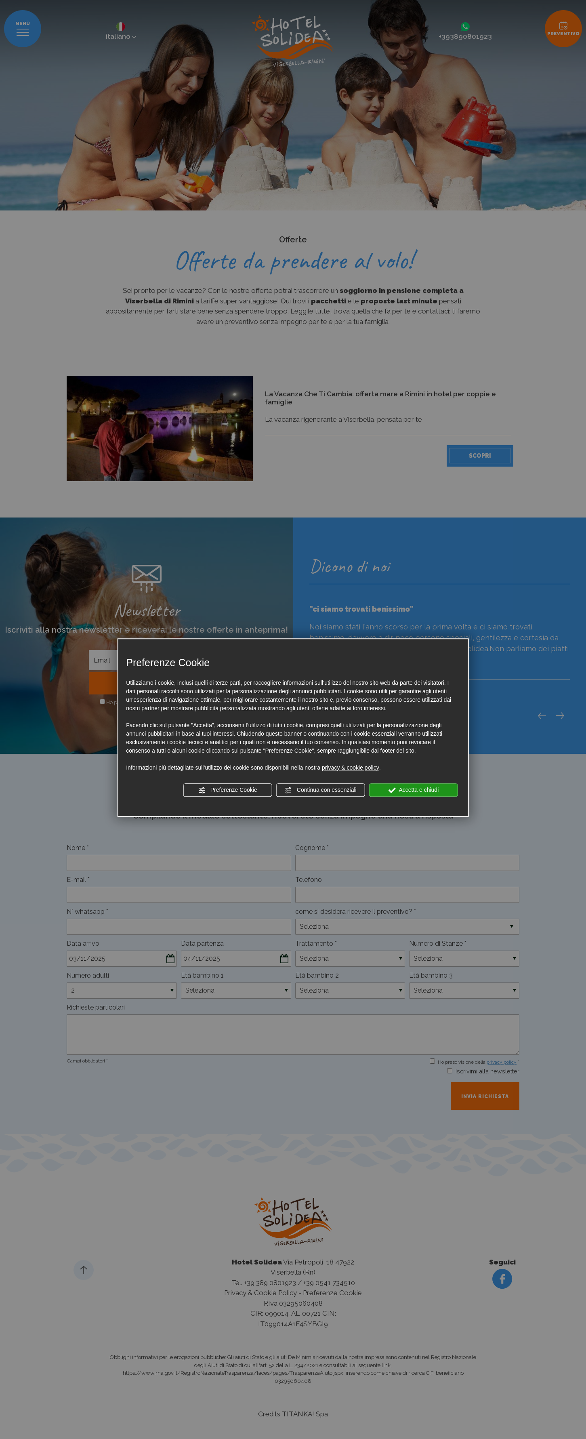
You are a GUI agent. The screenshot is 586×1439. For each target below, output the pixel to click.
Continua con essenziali (321, 790)
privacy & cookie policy (350, 767)
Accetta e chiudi (413, 790)
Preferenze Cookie (227, 790)
